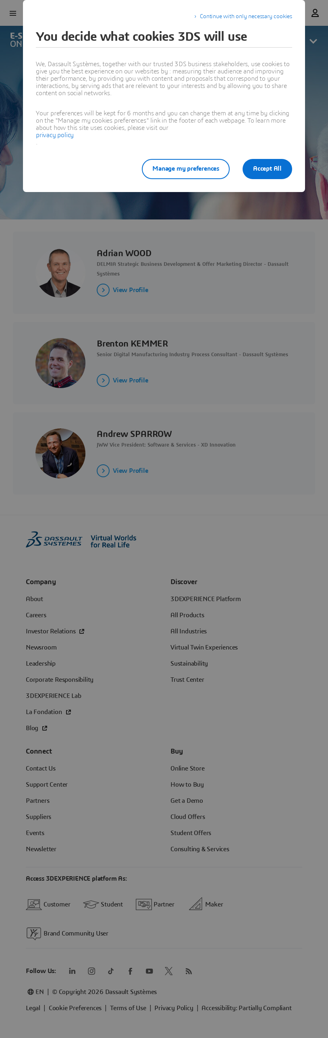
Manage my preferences (185, 168)
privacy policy (55, 135)
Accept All (267, 168)
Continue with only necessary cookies (246, 16)
